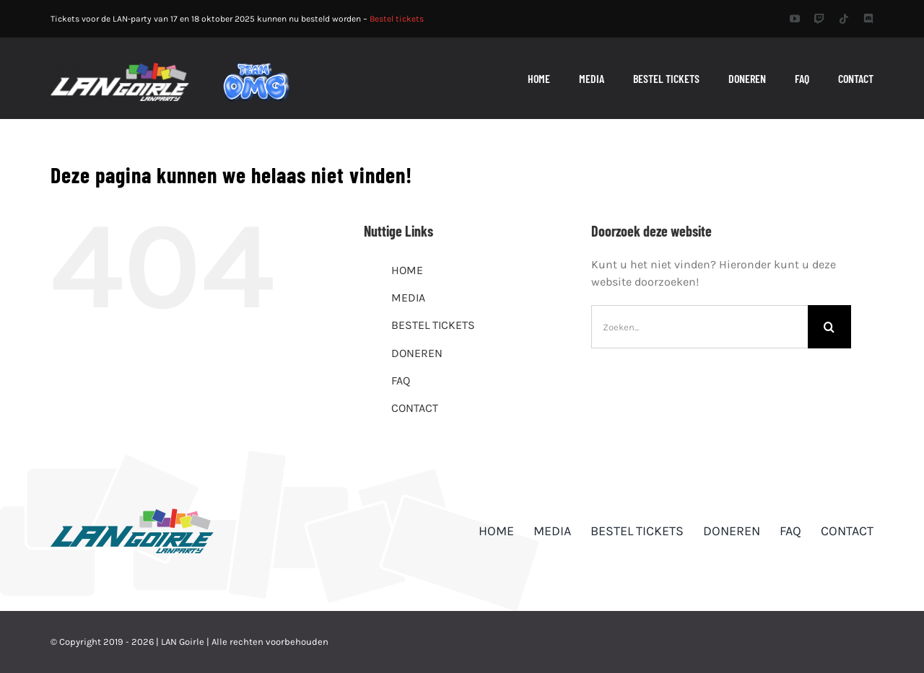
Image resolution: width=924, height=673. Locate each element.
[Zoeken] (829, 326)
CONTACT (414, 408)
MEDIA (408, 297)
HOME (407, 270)
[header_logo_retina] (120, 68)
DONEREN (417, 353)
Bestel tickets (397, 19)
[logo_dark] (132, 514)
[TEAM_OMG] (257, 67)
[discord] (868, 19)
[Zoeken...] (699, 326)
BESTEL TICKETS (433, 325)
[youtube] (795, 19)
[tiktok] (844, 19)
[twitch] (819, 19)
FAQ (400, 380)
